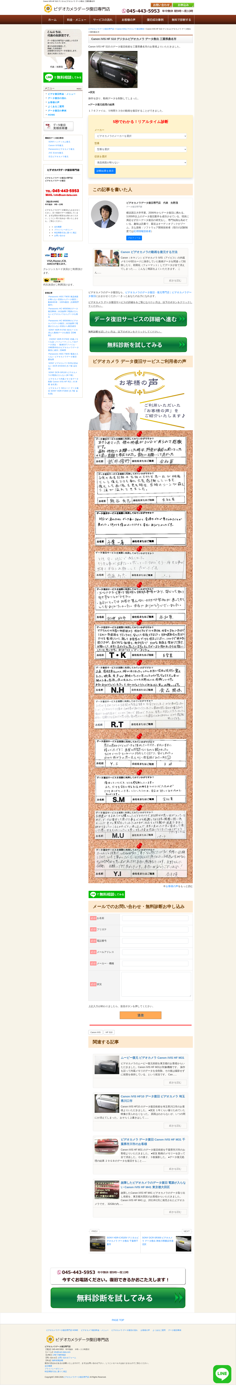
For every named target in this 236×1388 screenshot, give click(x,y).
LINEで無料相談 (59, 1355)
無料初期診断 (57, 1360)
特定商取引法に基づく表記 (65, 233)
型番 (96, 143)
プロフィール (134, 238)
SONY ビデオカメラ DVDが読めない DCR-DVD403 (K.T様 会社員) (63, 366)
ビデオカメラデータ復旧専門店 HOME (62, 1330)
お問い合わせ (59, 236)
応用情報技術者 (142, 231)
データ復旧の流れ (57, 98)
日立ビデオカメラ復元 (59, 156)
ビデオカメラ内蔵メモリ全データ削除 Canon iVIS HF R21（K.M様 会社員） (63, 382)
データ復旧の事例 (57, 110)
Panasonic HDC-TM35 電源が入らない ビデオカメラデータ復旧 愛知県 (63, 357)
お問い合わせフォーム (67, 1358)
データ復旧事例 (174, 1330)
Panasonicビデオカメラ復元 (62, 149)
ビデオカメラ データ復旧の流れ (124, 1330)
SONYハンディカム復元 (59, 142)
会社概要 (58, 227)
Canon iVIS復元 (56, 145)
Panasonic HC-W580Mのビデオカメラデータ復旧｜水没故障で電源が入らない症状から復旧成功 (63, 323)
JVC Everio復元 (56, 153)
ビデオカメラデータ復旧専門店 (76, 1377)
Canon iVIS (95, 1032)
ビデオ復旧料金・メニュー (62, 94)
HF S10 (109, 1032)
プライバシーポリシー (63, 230)
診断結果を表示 (105, 170)
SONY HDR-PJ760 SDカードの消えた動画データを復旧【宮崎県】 (63, 333)
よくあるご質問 (56, 106)
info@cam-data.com (62, 1352)
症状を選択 (100, 156)
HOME (51, 115)
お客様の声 (172, 886)
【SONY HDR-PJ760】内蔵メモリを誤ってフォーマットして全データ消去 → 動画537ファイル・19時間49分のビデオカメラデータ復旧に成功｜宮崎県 (63, 344)
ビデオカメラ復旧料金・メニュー (95, 1330)
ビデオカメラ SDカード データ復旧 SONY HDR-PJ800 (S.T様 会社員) (63, 391)
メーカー (99, 130)
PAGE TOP (118, 1320)
